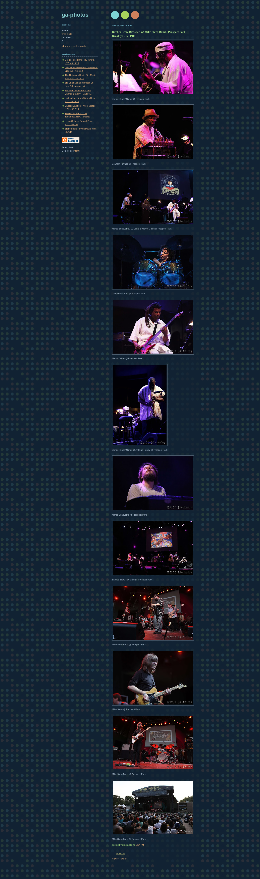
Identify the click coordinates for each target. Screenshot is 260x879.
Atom (76, 151)
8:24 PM (140, 845)
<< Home (120, 853)
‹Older (123, 859)
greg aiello (67, 34)
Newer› (115, 859)
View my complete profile (74, 46)
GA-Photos (75, 15)
